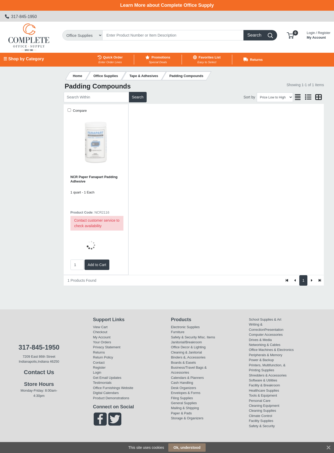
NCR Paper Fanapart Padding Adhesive (94, 179)
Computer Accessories (266, 335)
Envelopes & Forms (185, 393)
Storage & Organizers (187, 418)
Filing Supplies (182, 398)
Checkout (100, 332)
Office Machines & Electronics (271, 350)
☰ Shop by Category (23, 59)
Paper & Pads (181, 413)
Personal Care (260, 401)
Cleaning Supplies (262, 411)
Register (99, 367)
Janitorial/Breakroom (186, 342)
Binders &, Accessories (188, 357)
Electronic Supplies (185, 327)
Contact (99, 362)
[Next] (311, 280)
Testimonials (102, 383)
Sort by (249, 97)
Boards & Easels (183, 362)
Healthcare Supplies (264, 390)
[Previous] (295, 280)
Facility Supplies (261, 421)
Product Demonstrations (111, 398)
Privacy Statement (106, 347)
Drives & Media (260, 340)
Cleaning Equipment (264, 406)
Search (137, 97)
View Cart (100, 327)
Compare (79, 111)
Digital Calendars (106, 393)
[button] (290, 35)
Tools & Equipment (263, 395)
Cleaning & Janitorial (186, 352)
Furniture (177, 332)
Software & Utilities (263, 380)
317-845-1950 (21, 16)
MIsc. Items (206, 337)
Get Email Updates (107, 378)
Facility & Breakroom (264, 385)
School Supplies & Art (265, 319)
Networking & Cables (265, 345)
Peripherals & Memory (265, 355)
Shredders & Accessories (268, 375)
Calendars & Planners (187, 378)
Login (97, 372)
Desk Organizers (183, 388)
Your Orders (102, 342)
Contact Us (39, 372)
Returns (99, 352)
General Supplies (184, 403)
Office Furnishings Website (113, 388)
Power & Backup (261, 360)
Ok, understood (187, 447)
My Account (319, 34)
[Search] (173, 35)
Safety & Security (184, 337)
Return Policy (103, 357)
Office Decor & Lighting (188, 347)
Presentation (273, 330)
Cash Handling (182, 383)
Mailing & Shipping (185, 408)
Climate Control (260, 416)
